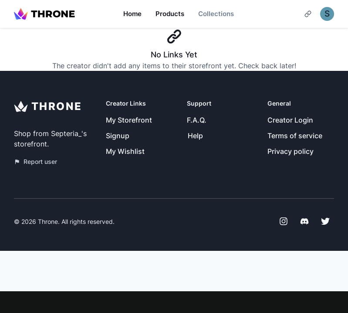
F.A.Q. (196, 120)
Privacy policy (290, 151)
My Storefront (129, 120)
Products (169, 14)
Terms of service (294, 135)
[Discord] (304, 221)
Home (132, 14)
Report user (35, 161)
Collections (216, 14)
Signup (117, 135)
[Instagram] (283, 221)
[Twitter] (325, 221)
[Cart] (308, 13)
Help (195, 135)
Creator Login (290, 120)
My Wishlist (125, 151)
